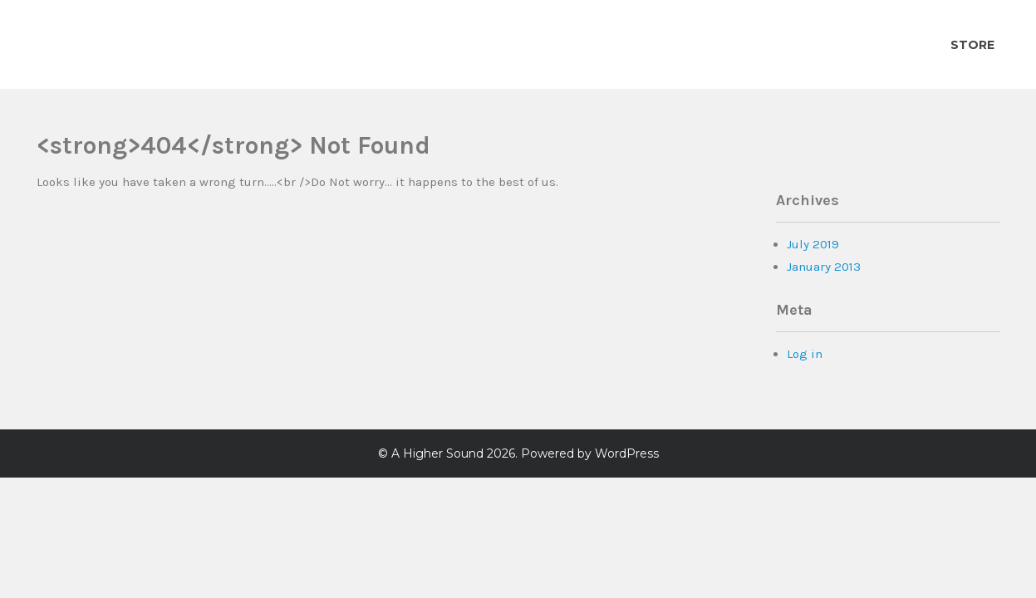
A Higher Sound (437, 453)
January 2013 (824, 266)
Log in (804, 353)
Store (972, 44)
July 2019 (813, 244)
